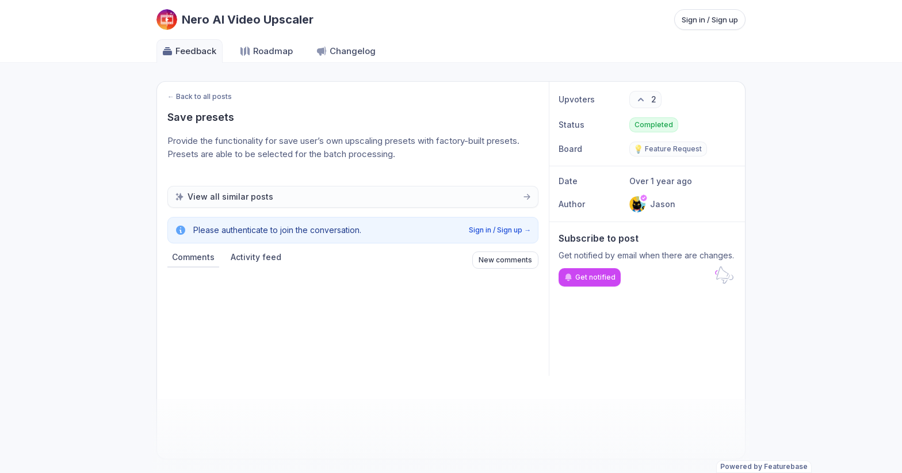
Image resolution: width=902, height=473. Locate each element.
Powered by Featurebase (764, 466)
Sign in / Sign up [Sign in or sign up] (710, 19)
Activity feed (256, 257)
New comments (505, 259)
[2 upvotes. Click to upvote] (645, 99)
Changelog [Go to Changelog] (346, 51)
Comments (193, 257)
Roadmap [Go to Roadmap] (266, 51)
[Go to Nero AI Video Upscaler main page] (235, 19)
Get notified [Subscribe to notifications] (590, 277)
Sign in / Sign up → (500, 230)
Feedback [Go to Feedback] (189, 51)
